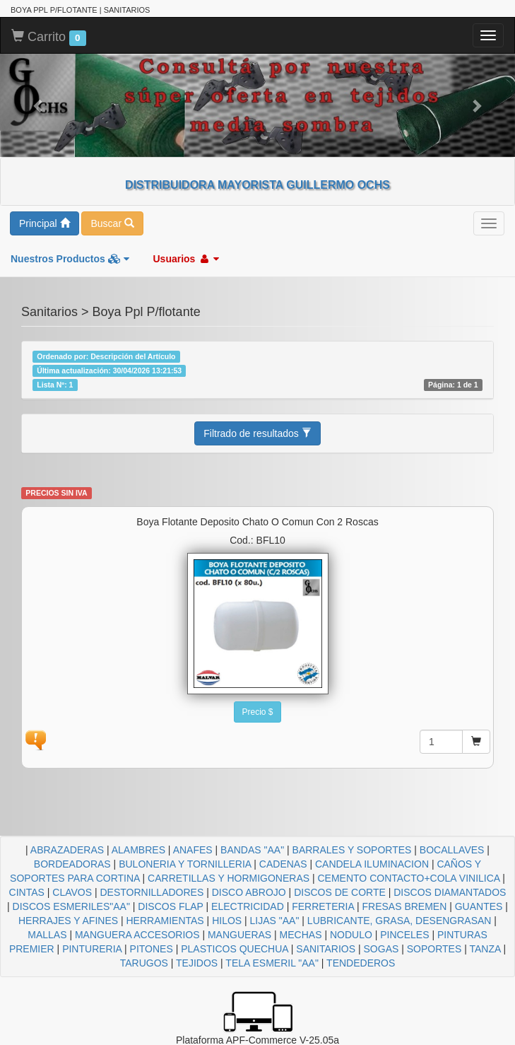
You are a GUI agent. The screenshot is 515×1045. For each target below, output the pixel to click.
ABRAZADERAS (67, 850)
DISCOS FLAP (170, 906)
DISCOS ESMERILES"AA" (71, 906)
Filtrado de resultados (257, 433)
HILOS (227, 920)
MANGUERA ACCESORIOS (137, 934)
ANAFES (193, 850)
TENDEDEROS (360, 963)
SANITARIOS (325, 948)
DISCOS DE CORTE (340, 892)
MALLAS (47, 934)
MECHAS (301, 934)
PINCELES (404, 934)
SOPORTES (434, 948)
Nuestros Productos (70, 258)
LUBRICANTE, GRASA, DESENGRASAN (399, 920)
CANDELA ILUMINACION (372, 864)
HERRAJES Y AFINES (68, 920)
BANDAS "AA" (252, 850)
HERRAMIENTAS (165, 920)
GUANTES (479, 906)
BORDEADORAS (72, 864)
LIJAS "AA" (275, 920)
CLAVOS (72, 892)
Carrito (48, 37)
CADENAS (283, 864)
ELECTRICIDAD (247, 906)
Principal (44, 223)
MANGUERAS (239, 934)
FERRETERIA (323, 906)
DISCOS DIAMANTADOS (449, 892)
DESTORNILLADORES (151, 892)
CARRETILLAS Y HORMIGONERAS (228, 878)
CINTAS (27, 892)
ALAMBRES (138, 850)
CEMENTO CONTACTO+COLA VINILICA (409, 878)
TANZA (484, 948)
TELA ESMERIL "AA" (272, 963)
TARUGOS (144, 963)
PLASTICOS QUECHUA (234, 948)
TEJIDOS (197, 963)
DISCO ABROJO (249, 892)
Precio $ (257, 712)
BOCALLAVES (452, 850)
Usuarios (186, 258)
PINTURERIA (92, 948)
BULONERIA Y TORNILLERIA (185, 864)
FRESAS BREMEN (404, 906)
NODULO (351, 934)
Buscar (112, 223)
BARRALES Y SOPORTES (352, 850)
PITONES (151, 948)
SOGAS (381, 948)
